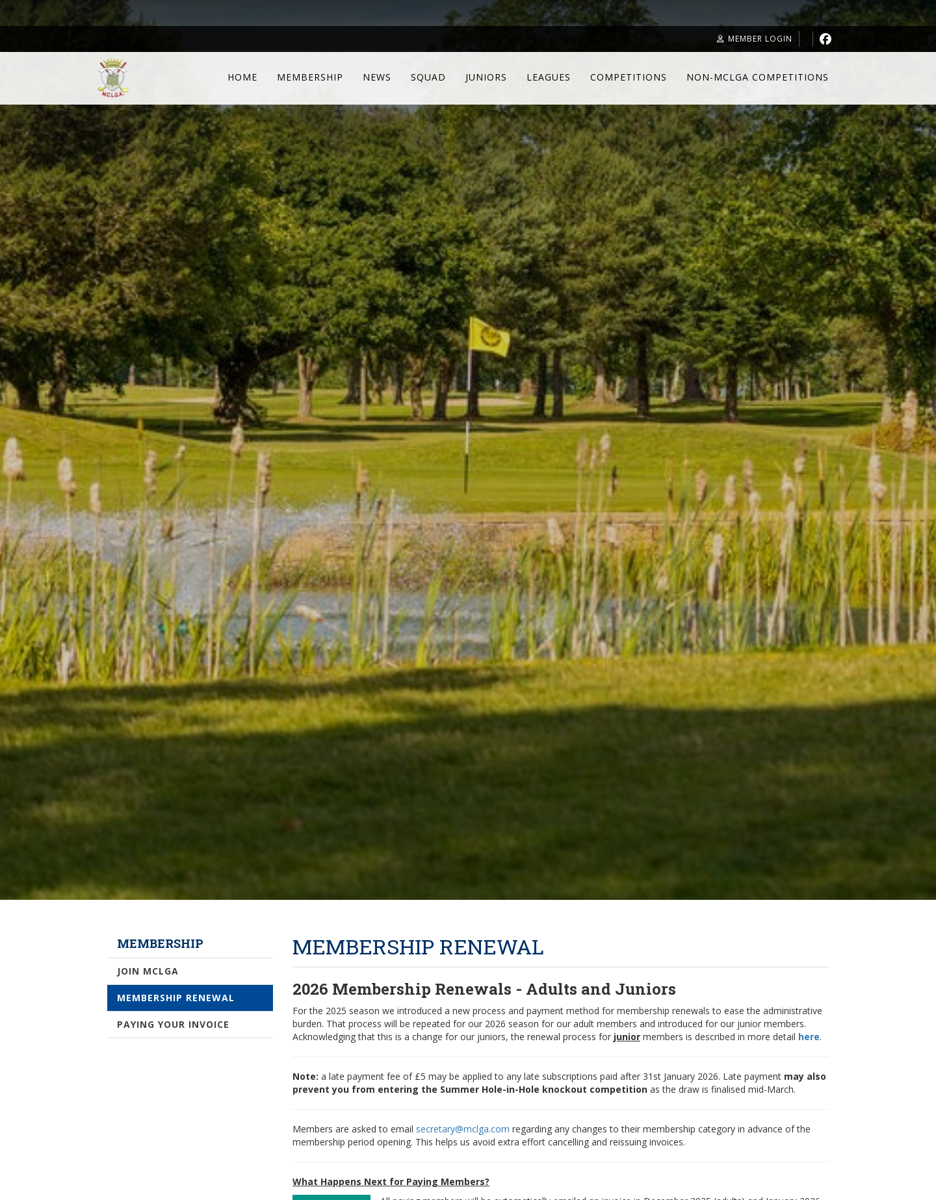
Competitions (628, 77)
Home (242, 77)
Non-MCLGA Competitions (757, 77)
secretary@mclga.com (463, 1129)
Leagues (548, 77)
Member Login (754, 38)
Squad (428, 77)
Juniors (486, 77)
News (377, 77)
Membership (310, 77)
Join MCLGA (148, 971)
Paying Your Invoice (173, 1024)
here (809, 1036)
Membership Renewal (176, 997)
